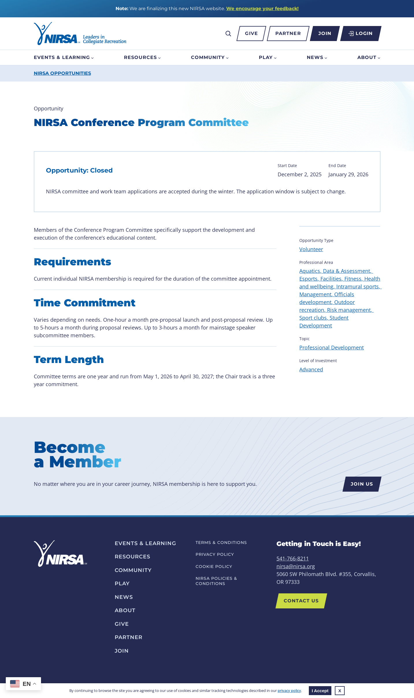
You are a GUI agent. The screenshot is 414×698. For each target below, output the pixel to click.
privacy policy (289, 690)
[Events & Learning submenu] (92, 57)
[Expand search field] (228, 33)
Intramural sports (357, 286)
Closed (101, 170)
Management (315, 294)
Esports (308, 278)
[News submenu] (325, 57)
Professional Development (331, 347)
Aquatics (309, 270)
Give (251, 33)
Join (324, 33)
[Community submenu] (227, 57)
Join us (362, 484)
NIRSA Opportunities (62, 73)
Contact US (301, 600)
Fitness (352, 278)
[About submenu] (379, 57)
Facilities (330, 278)
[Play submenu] (275, 57)
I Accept (320, 690)
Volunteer (311, 249)
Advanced (311, 369)
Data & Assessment (346, 270)
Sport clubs (313, 317)
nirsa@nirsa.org (295, 566)
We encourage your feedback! (262, 8)
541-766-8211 (292, 558)
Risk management (349, 309)
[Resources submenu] (159, 57)
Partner (288, 33)
